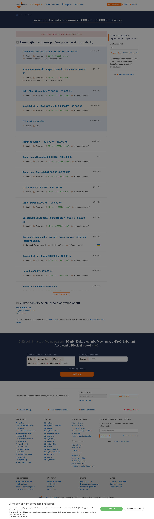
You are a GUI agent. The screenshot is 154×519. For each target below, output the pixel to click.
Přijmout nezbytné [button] (134, 509)
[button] (53, 516)
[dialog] (77, 508)
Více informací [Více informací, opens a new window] (21, 514)
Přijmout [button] (111, 509)
